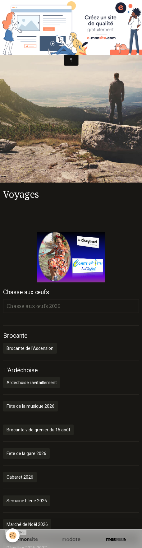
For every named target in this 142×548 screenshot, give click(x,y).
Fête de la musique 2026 (30, 406)
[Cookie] (13, 535)
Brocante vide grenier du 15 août (38, 429)
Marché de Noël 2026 (27, 524)
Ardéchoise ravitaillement (32, 382)
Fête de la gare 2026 (26, 453)
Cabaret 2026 (20, 477)
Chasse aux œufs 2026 (33, 306)
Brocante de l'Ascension (30, 348)
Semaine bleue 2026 (27, 500)
